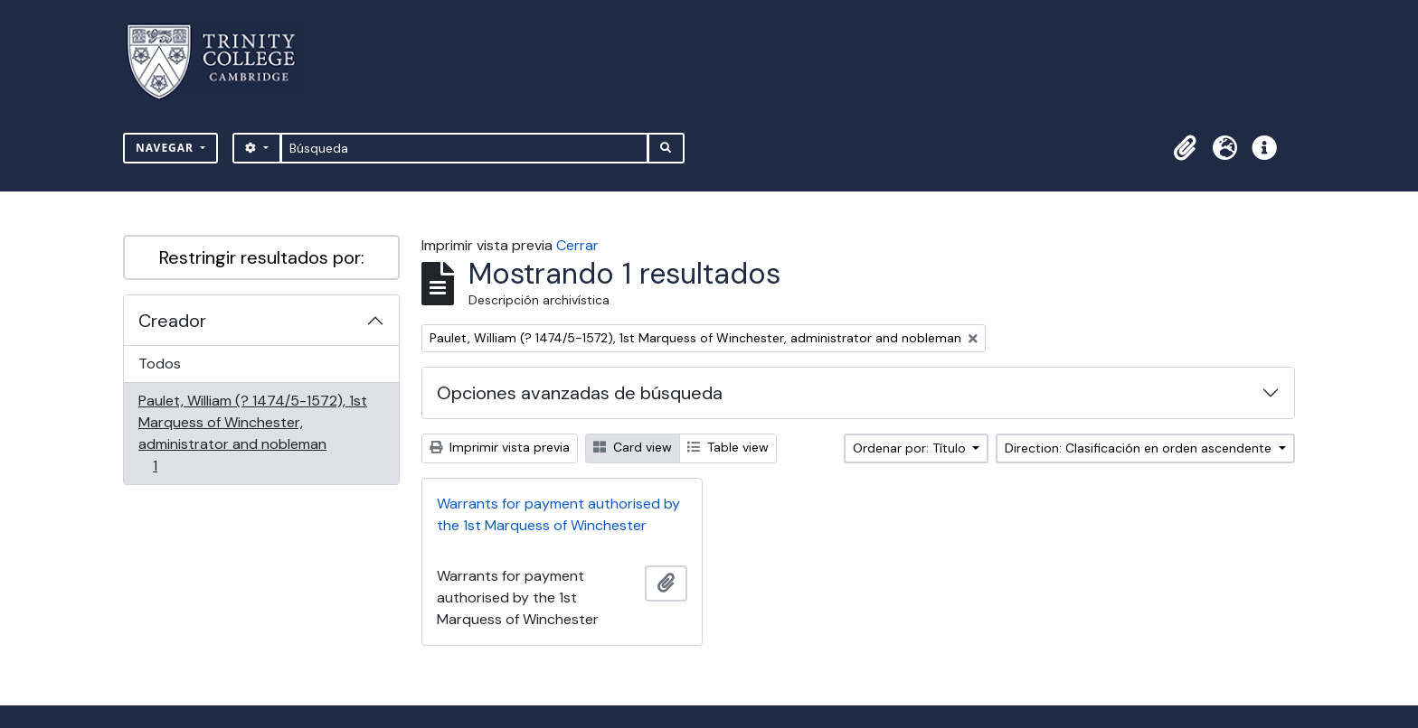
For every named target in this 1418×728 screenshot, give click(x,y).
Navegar (166, 147)
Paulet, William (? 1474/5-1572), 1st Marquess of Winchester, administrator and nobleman (252, 433)
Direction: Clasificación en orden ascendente (1140, 448)
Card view (632, 447)
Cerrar (577, 245)
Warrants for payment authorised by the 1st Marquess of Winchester (558, 514)
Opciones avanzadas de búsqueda (580, 393)
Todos (159, 363)
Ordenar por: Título (911, 448)
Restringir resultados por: (261, 257)
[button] (1185, 148)
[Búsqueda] (464, 148)
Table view (728, 447)
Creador (172, 320)
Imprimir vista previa (500, 447)
